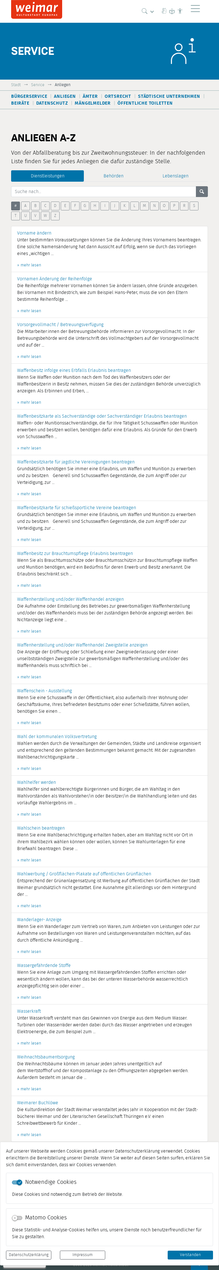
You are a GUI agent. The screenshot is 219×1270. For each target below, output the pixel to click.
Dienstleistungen (47, 176)
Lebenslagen (175, 176)
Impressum (82, 1255)
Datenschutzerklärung (28, 1255)
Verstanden (190, 1255)
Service (37, 85)
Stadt (16, 85)
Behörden (113, 176)
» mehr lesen (29, 265)
